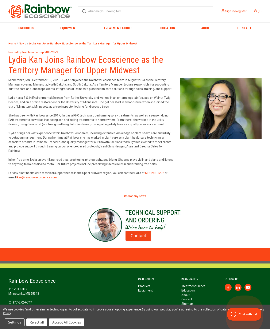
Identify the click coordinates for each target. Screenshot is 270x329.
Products (26, 28)
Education (167, 28)
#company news (135, 196)
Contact (244, 28)
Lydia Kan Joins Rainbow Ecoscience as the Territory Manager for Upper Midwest (85, 65)
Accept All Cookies (66, 322)
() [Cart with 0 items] (258, 11)
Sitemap (187, 303)
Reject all (37, 322)
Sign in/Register (236, 11)
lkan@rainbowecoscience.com (36, 177)
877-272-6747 (22, 302)
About (206, 28)
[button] (135, 225)
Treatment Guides (117, 28)
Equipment (68, 28)
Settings (14, 322)
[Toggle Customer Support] (244, 314)
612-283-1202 (154, 173)
